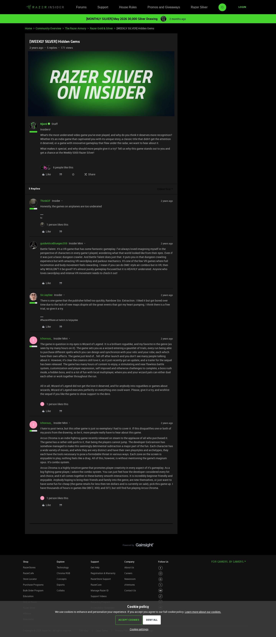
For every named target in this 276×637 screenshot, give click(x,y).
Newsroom (130, 578)
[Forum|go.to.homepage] (45, 7)
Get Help (95, 567)
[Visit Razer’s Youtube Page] (160, 590)
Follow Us (163, 561)
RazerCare (96, 584)
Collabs (61, 590)
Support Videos (99, 596)
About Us (129, 567)
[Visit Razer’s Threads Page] (160, 579)
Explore (60, 561)
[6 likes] (56, 167)
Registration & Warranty (103, 573)
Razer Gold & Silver (101, 28)
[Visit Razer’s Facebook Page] (160, 568)
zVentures (129, 584)
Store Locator (30, 578)
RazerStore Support (101, 578)
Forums (81, 7)
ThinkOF (45, 201)
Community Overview (48, 28)
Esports (61, 584)
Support (102, 7)
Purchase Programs (33, 584)
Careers (128, 573)
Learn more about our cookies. (203, 612)
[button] (242, 7)
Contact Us (130, 590)
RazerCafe (28, 573)
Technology (63, 567)
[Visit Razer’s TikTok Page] (160, 596)
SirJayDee (46, 295)
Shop (25, 561)
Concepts (62, 578)
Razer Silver (199, 7)
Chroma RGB (63, 573)
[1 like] (54, 224)
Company (129, 561)
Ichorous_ (46, 338)
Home (28, 28)
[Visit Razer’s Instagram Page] (160, 573)
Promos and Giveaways (164, 7)
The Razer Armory (75, 28)
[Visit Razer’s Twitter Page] (160, 585)
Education (28, 596)
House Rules (128, 7)
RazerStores (29, 567)
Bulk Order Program (33, 590)
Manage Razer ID (99, 590)
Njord (43, 124)
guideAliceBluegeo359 (53, 243)
